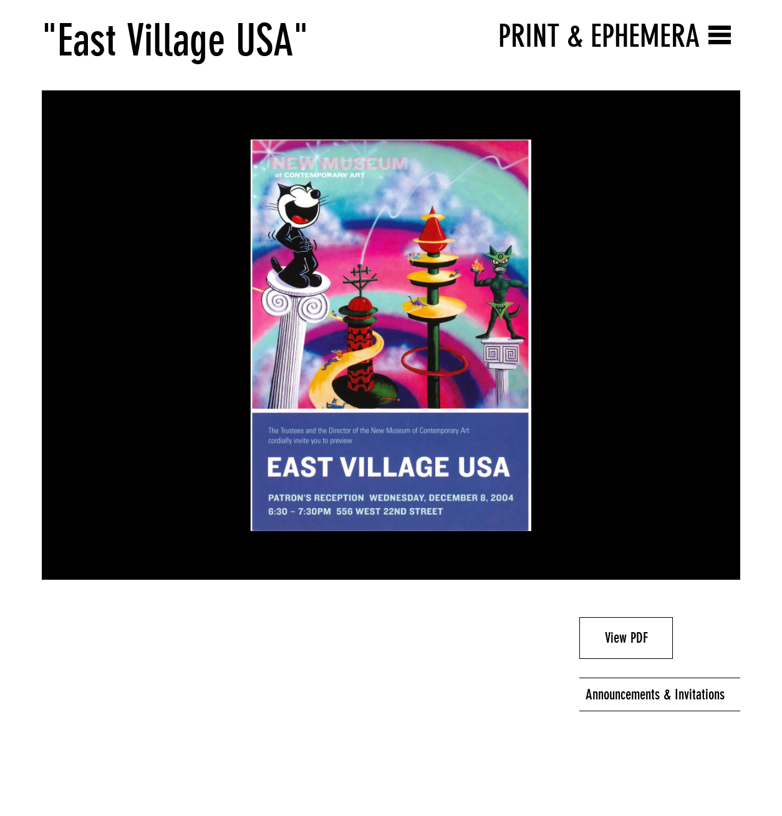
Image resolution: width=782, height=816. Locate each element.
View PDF (626, 638)
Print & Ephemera (599, 35)
